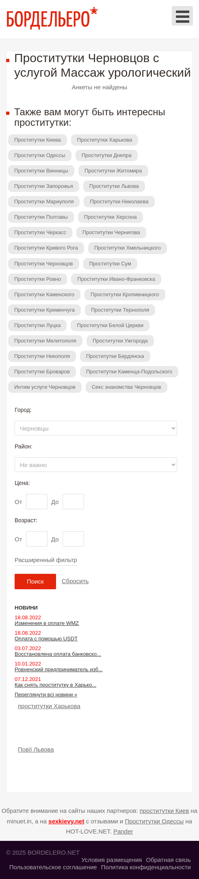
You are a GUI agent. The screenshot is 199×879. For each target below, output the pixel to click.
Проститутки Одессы (39, 155)
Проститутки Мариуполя (44, 201)
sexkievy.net (66, 821)
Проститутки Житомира (113, 171)
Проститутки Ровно (37, 279)
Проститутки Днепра (107, 155)
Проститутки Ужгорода (120, 341)
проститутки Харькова (49, 705)
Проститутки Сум (110, 264)
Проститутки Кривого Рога (46, 248)
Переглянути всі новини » (46, 695)
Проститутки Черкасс (40, 232)
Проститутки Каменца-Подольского (129, 371)
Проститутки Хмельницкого (127, 248)
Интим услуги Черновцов (45, 387)
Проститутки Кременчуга (44, 310)
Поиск (35, 581)
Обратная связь (168, 859)
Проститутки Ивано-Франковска (116, 279)
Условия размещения (111, 859)
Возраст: (26, 520)
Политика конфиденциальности (146, 867)
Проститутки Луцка (37, 325)
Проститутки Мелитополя (45, 341)
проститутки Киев (164, 810)
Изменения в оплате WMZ (47, 623)
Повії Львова (36, 749)
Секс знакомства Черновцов (126, 387)
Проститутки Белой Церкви (110, 325)
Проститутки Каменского (44, 294)
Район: (23, 446)
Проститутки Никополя (42, 356)
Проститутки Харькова (104, 140)
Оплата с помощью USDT (46, 639)
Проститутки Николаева (119, 201)
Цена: (22, 483)
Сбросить (75, 580)
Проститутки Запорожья (43, 186)
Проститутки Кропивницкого (125, 294)
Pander (123, 831)
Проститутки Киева (37, 140)
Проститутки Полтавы (41, 217)
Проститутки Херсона (110, 217)
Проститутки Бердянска (115, 356)
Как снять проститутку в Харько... (55, 685)
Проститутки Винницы (41, 171)
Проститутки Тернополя (120, 310)
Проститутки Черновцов (43, 264)
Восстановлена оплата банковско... (58, 654)
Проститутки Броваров (42, 371)
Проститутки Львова (114, 186)
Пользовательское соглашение (53, 867)
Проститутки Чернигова (111, 232)
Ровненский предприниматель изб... (59, 669)
